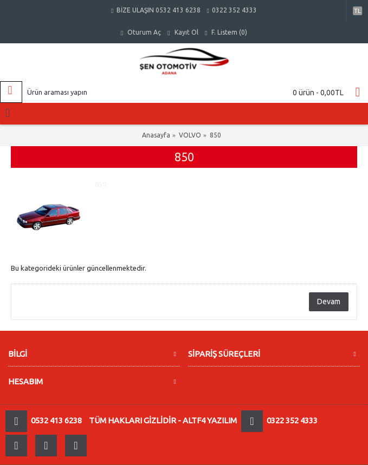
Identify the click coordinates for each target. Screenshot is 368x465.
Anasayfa (156, 135)
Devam (328, 301)
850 (215, 135)
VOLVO (190, 135)
